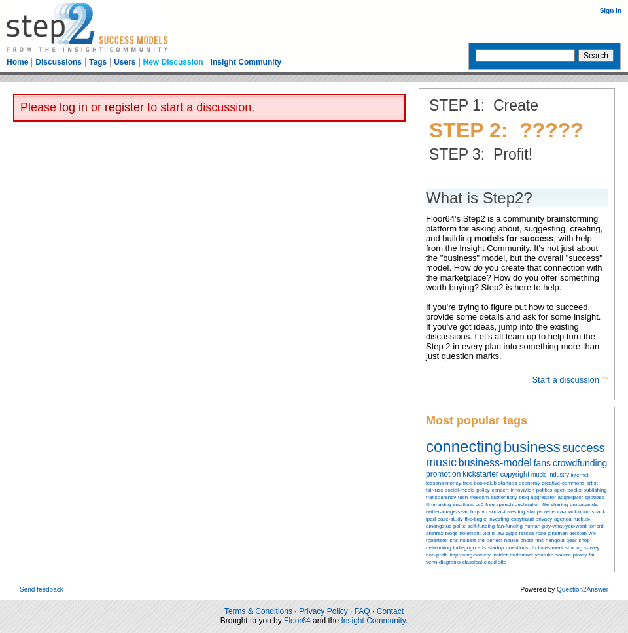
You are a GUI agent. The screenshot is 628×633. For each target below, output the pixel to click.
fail (592, 555)
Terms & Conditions (258, 611)
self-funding (481, 526)
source (563, 555)
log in (74, 107)
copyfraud (522, 519)
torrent (595, 526)
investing (499, 519)
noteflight (469, 533)
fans (542, 463)
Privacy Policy (323, 611)
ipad (431, 519)
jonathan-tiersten (567, 533)
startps (534, 512)
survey (592, 548)
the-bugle (475, 519)
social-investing (507, 512)
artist (591, 483)
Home (17, 62)
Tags (98, 62)
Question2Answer (582, 589)
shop (583, 540)
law (500, 533)
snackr (600, 512)
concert (499, 490)
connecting (464, 446)
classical (472, 562)
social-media (459, 490)
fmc (539, 540)
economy (529, 483)
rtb (533, 548)
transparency (441, 497)
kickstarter (480, 474)
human (532, 526)
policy (482, 490)
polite (459, 526)
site (502, 562)
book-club (485, 483)
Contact (390, 611)
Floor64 (297, 620)
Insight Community (246, 62)
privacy (544, 519)
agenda (563, 519)
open (560, 490)
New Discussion (173, 62)
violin (489, 533)
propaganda (584, 504)
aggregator (571, 497)
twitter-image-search (449, 512)
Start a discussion (566, 380)
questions (517, 548)
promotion (443, 474)
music (441, 462)
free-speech (499, 504)
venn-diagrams (443, 562)
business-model (495, 462)
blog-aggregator (537, 497)
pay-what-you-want (564, 526)
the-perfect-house (498, 540)
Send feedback (41, 589)
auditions (463, 504)
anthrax (435, 533)
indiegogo (464, 548)
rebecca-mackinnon (567, 512)
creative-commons (563, 483)
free (467, 483)
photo (526, 540)
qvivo (481, 512)
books (574, 490)
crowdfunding (580, 463)
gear (572, 540)
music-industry (550, 474)
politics (544, 490)
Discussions (58, 62)
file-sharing (555, 504)
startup (496, 548)
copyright (515, 474)
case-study (450, 519)
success (584, 447)
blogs (451, 533)
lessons (435, 483)
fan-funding (510, 526)
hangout (555, 540)
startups (507, 483)
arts (482, 548)
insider (500, 555)
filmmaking (438, 504)
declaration (527, 504)
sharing (573, 548)
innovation (522, 490)
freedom (479, 497)
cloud (490, 562)
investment (550, 548)
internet (580, 475)
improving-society (470, 555)
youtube (544, 555)
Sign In (610, 10)
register (124, 107)
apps (511, 533)
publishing (595, 490)
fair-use (435, 490)
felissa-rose (532, 533)
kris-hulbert (463, 540)
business (532, 447)
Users (124, 62)
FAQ (362, 611)
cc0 (479, 504)
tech (463, 497)
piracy (580, 555)
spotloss (594, 497)
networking (438, 548)
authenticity (504, 497)
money (453, 483)
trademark (521, 555)
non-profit (437, 555)
